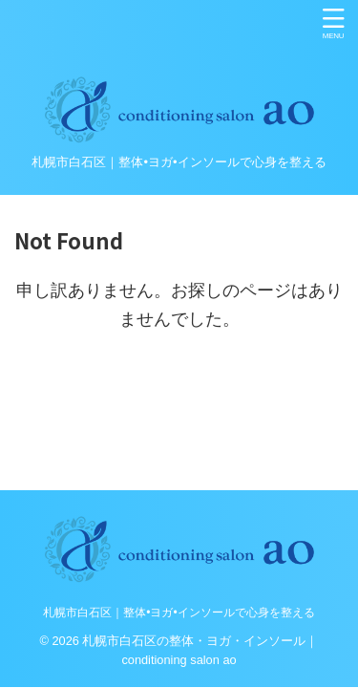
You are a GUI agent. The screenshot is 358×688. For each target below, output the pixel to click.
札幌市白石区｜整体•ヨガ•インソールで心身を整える (178, 612)
